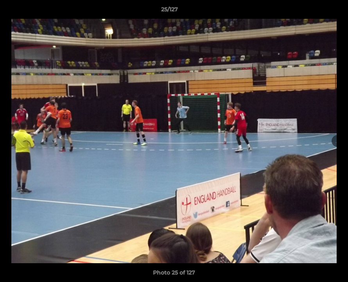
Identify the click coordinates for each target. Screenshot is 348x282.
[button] (315, 11)
